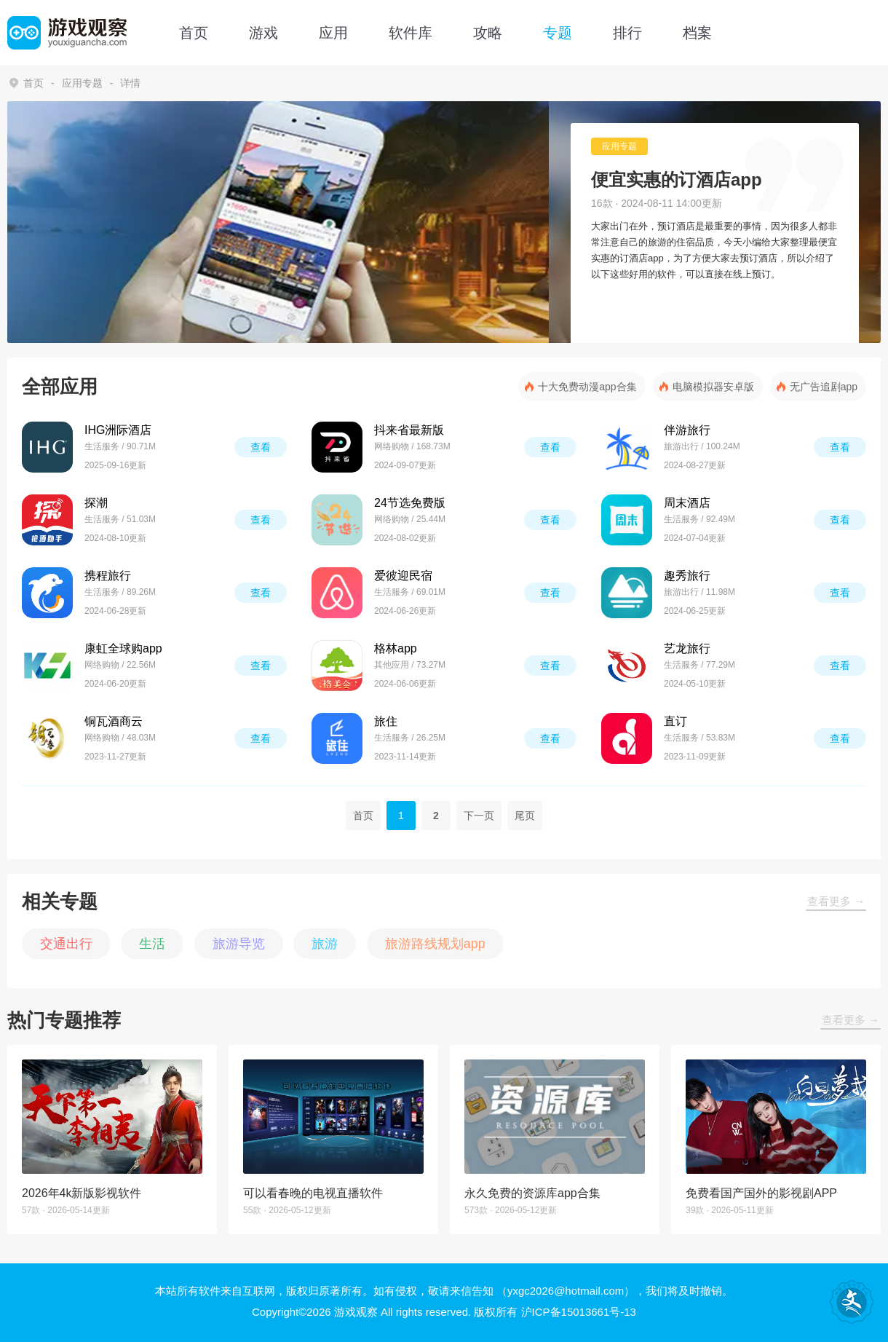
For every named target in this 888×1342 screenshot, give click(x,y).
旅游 (325, 943)
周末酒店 (687, 503)
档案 (697, 33)
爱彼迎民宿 (403, 575)
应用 (333, 33)
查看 (260, 447)
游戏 (263, 33)
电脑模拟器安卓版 (713, 386)
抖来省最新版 (409, 430)
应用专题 (82, 83)
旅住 (385, 721)
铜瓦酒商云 (113, 721)
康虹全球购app (123, 648)
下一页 (479, 815)
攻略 (487, 33)
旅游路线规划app (435, 943)
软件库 (410, 33)
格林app (395, 648)
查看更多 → (836, 901)
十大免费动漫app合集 (587, 386)
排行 (627, 33)
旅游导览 (239, 943)
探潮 (96, 503)
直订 (675, 721)
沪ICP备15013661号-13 (578, 1312)
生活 (152, 943)
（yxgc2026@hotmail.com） (565, 1290)
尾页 (525, 815)
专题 (557, 33)
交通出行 (66, 943)
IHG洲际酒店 (117, 430)
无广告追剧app (823, 386)
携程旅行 (107, 575)
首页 (193, 33)
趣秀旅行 (687, 575)
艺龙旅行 (687, 648)
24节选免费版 (409, 503)
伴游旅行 (687, 430)
